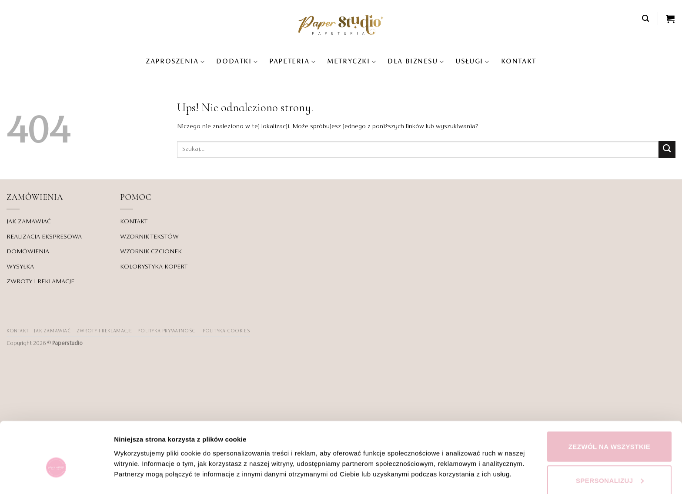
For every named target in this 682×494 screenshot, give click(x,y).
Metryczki (351, 62)
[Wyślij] (667, 149)
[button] (646, 18)
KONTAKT (518, 62)
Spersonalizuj (610, 434)
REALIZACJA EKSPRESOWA (44, 236)
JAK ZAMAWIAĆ (29, 221)
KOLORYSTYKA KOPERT (153, 266)
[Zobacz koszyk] (670, 18)
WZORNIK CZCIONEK (151, 251)
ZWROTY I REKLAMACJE (40, 281)
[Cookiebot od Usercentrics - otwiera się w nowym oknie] (56, 477)
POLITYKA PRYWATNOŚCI (167, 331)
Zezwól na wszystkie (609, 400)
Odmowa (609, 468)
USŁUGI (472, 62)
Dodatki (237, 62)
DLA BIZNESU (416, 62)
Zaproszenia (175, 62)
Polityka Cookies (226, 331)
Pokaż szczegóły (140, 451)
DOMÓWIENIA (28, 251)
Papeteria (292, 62)
